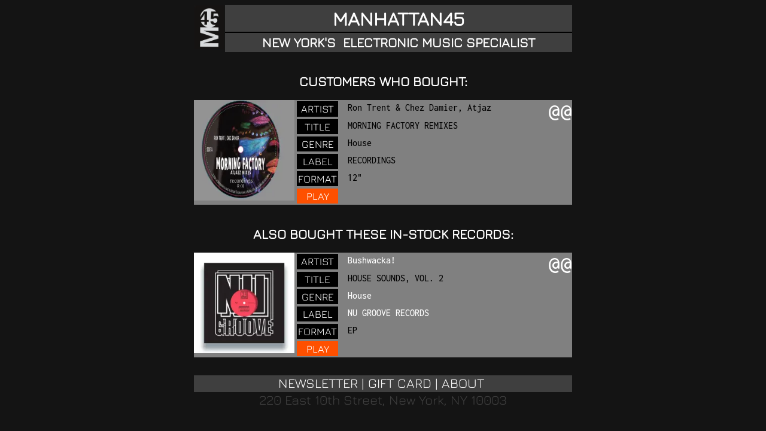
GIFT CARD (399, 383)
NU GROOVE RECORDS (388, 313)
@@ (560, 112)
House (360, 295)
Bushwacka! (372, 260)
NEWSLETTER (318, 383)
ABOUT (463, 383)
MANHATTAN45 (398, 18)
